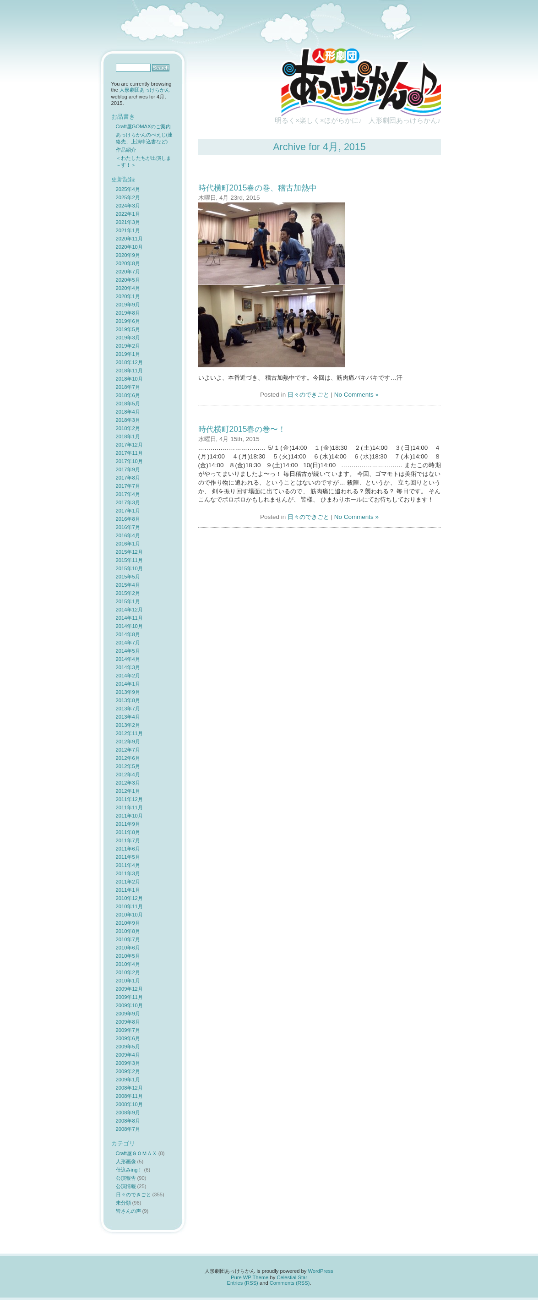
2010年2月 (128, 972)
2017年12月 (129, 444)
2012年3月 (128, 782)
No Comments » (356, 394)
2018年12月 (129, 362)
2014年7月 (128, 642)
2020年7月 (128, 271)
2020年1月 (128, 296)
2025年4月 (128, 189)
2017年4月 (128, 494)
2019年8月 (128, 313)
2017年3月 (128, 502)
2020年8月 (128, 263)
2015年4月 (128, 585)
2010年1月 (128, 980)
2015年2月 (128, 593)
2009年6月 (128, 1038)
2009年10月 (129, 1005)
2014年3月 (128, 667)
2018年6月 (128, 395)
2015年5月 (128, 576)
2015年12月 (129, 552)
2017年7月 (128, 486)
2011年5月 (128, 857)
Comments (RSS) (290, 1283)
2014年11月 (129, 618)
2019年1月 (128, 354)
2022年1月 (128, 214)
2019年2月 (128, 346)
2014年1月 (128, 684)
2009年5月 (128, 1046)
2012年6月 (128, 758)
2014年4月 (128, 659)
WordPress (320, 1271)
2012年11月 (129, 733)
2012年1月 (128, 791)
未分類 (123, 1202)
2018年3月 (128, 420)
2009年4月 (128, 1055)
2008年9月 (128, 1112)
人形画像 (126, 1161)
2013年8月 (128, 700)
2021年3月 (128, 222)
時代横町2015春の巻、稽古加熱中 (257, 187)
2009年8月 (128, 1022)
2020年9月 (128, 255)
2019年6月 (128, 321)
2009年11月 (129, 997)
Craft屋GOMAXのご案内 (143, 126)
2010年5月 (128, 956)
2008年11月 (129, 1096)
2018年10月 (129, 379)
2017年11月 (129, 453)
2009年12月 (129, 989)
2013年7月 (128, 708)
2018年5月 (128, 403)
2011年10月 (129, 815)
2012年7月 (128, 750)
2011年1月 (128, 890)
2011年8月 (128, 832)
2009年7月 (128, 1030)
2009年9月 (128, 1013)
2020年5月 (128, 280)
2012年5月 (128, 766)
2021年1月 (128, 230)
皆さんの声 (128, 1211)
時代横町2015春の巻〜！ (242, 429)
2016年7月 (128, 527)
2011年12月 (129, 799)
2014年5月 (128, 651)
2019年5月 (128, 329)
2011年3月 (128, 873)
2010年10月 (129, 914)
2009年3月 (128, 1063)
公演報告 (126, 1178)
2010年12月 (129, 898)
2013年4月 (128, 717)
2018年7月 (128, 387)
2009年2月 (128, 1071)
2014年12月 (129, 609)
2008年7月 (128, 1129)
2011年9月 (128, 824)
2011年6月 (128, 848)
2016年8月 (128, 519)
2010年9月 (128, 923)
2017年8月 (128, 477)
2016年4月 (128, 535)
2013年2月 (128, 725)
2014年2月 (128, 675)
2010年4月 (128, 964)
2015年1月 (128, 601)
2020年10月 (129, 247)
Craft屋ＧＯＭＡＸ (136, 1153)
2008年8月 (128, 1121)
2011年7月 (128, 840)
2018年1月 (128, 436)
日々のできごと (308, 394)
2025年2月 (128, 197)
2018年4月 (128, 412)
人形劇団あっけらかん (145, 90)
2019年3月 (128, 337)
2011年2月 (128, 881)
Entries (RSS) (242, 1283)
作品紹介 (126, 150)
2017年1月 (128, 510)
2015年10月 (129, 568)
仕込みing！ (129, 1170)
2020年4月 (128, 288)
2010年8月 (128, 931)
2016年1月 (128, 543)
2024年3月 (128, 205)
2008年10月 (129, 1104)
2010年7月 (128, 939)
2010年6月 (128, 947)
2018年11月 (129, 370)
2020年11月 (129, 238)
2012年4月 (128, 774)
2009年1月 (128, 1079)
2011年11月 (129, 807)
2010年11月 (129, 906)
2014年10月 (129, 626)
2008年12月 (129, 1088)
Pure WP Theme (249, 1277)
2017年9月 (128, 469)
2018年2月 (128, 428)
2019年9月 (128, 304)
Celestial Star (292, 1277)
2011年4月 (128, 865)
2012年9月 (128, 741)
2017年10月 (129, 461)
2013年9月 (128, 692)
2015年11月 (129, 560)
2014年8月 (128, 634)
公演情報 (126, 1186)
